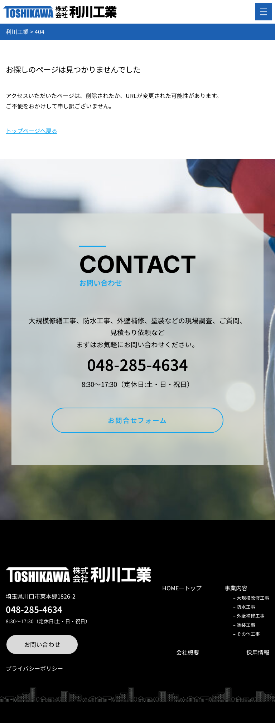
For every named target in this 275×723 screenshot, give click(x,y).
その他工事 (248, 633)
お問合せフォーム (137, 420)
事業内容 (236, 588)
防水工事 (246, 606)
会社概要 (187, 652)
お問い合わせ (42, 644)
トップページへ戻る (31, 130)
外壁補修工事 (251, 615)
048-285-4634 (137, 364)
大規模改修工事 (253, 597)
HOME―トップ (182, 588)
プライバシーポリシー (34, 668)
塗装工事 (246, 624)
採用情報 (257, 652)
